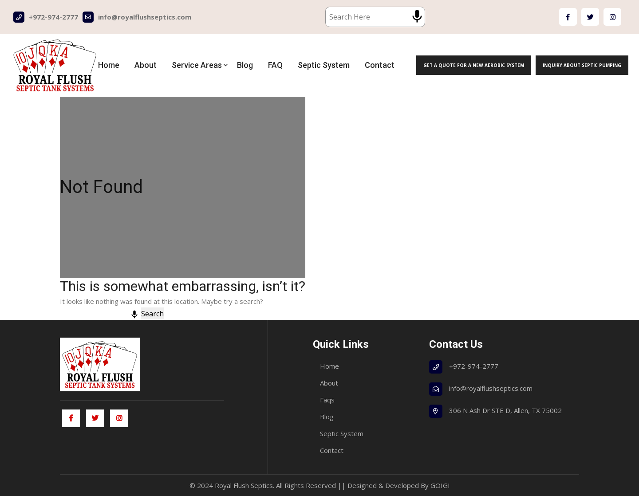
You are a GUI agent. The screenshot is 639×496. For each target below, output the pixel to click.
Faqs (327, 399)
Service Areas (197, 65)
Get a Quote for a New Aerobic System (473, 65)
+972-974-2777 (45, 17)
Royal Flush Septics (244, 485)
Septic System (324, 65)
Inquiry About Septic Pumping (582, 65)
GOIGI (440, 485)
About (145, 65)
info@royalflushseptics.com (137, 17)
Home (108, 65)
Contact (379, 65)
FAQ (275, 65)
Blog (245, 65)
